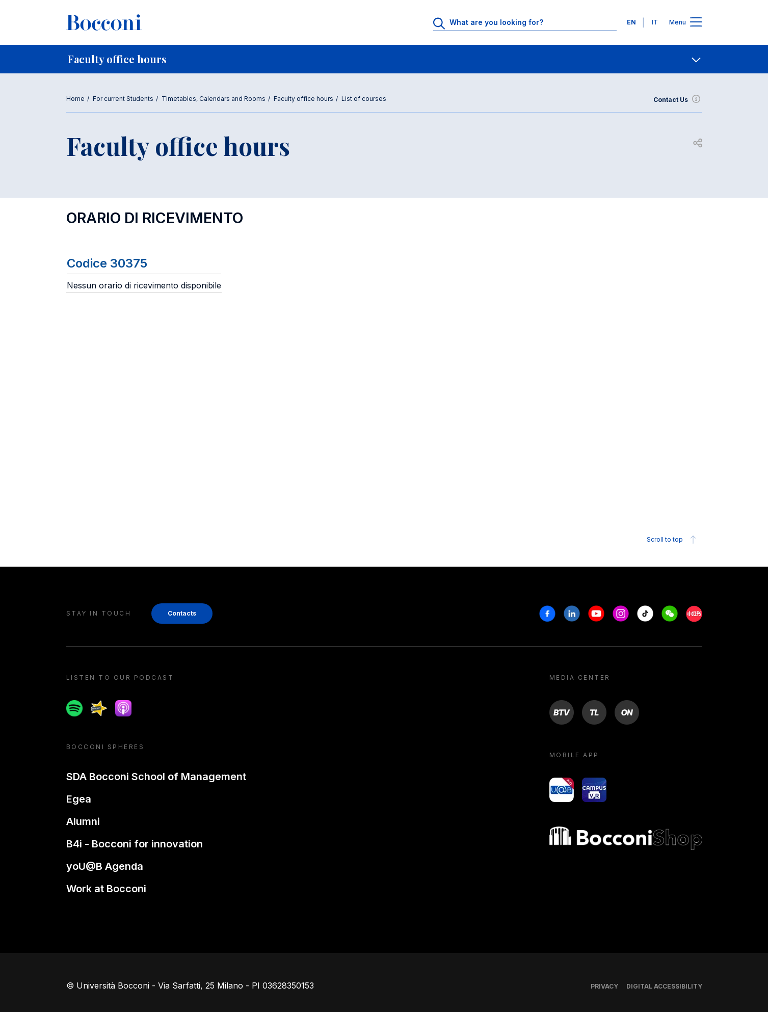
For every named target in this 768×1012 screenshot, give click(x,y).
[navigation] (384, 59)
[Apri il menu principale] (696, 22)
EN (631, 22)
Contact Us (677, 100)
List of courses (363, 98)
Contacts (182, 613)
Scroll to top (673, 540)
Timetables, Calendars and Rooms (214, 98)
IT (655, 22)
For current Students (123, 98)
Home (75, 98)
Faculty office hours (303, 98)
